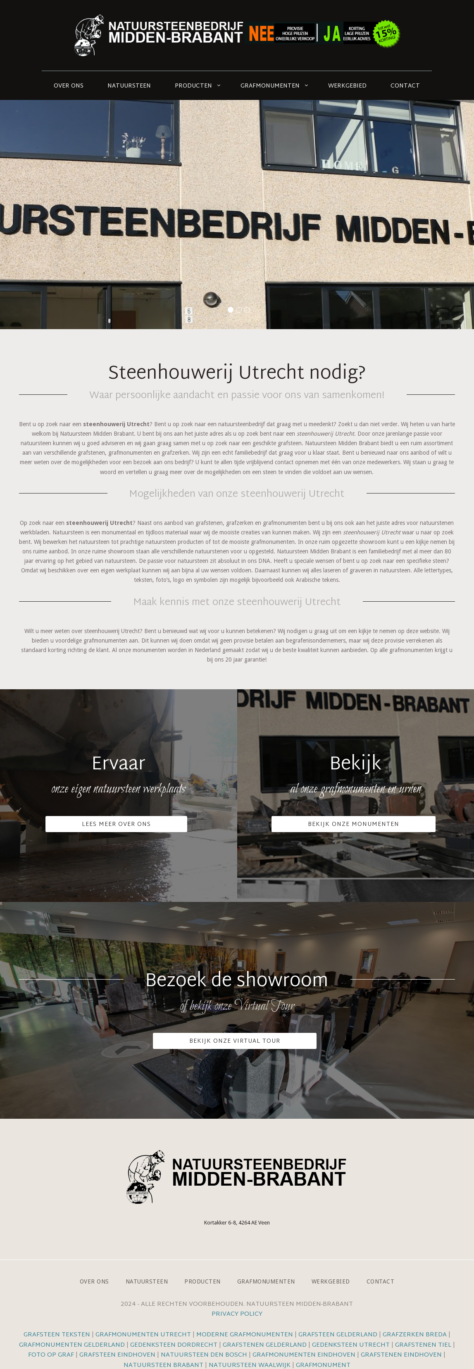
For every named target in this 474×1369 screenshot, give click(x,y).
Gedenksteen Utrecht (351, 1345)
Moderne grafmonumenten (244, 1335)
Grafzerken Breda (415, 1335)
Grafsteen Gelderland (337, 1335)
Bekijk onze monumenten (353, 824)
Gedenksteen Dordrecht (173, 1345)
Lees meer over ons (116, 824)
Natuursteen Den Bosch (204, 1355)
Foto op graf (51, 1355)
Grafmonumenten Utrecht (143, 1335)
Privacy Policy (237, 1314)
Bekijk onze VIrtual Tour (234, 1041)
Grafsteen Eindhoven (117, 1355)
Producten (193, 86)
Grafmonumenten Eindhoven (303, 1355)
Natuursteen (129, 86)
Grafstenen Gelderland (265, 1345)
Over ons (68, 86)
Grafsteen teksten (57, 1335)
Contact (405, 86)
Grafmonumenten (270, 86)
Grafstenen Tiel (423, 1345)
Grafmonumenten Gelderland (72, 1345)
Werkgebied (347, 86)
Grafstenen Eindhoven (401, 1355)
